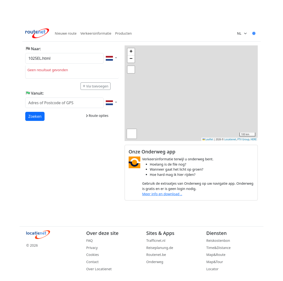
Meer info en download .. (162, 194)
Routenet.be (156, 254)
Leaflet (207, 139)
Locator (212, 269)
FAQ (89, 240)
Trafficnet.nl (155, 240)
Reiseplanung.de (159, 247)
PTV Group (243, 139)
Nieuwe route (65, 33)
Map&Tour (214, 261)
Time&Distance (218, 247)
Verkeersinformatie (95, 33)
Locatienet (230, 139)
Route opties (97, 115)
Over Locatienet (99, 269)
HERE (254, 139)
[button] (131, 51)
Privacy (92, 247)
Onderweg (154, 261)
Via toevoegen (95, 86)
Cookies (92, 254)
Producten (123, 33)
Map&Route (215, 254)
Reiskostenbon (218, 240)
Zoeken (35, 116)
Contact (92, 261)
